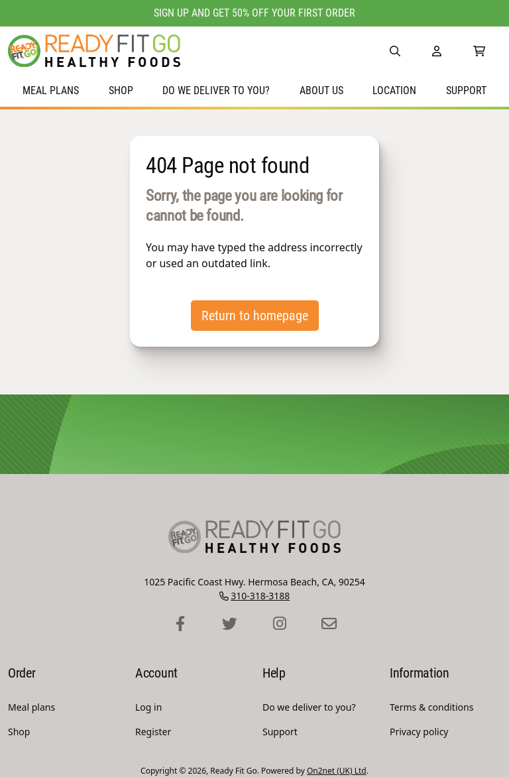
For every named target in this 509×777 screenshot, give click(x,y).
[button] (395, 51)
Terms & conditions (431, 707)
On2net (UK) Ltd (337, 770)
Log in (148, 707)
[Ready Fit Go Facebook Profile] (180, 624)
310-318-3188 (260, 595)
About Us (321, 90)
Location (394, 90)
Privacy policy (419, 731)
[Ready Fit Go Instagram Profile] (279, 624)
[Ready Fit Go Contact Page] (329, 624)
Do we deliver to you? (216, 90)
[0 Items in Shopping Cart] (479, 51)
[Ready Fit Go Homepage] (94, 50)
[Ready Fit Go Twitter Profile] (230, 624)
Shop (121, 90)
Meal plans (51, 90)
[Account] (436, 51)
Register (153, 731)
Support (466, 90)
